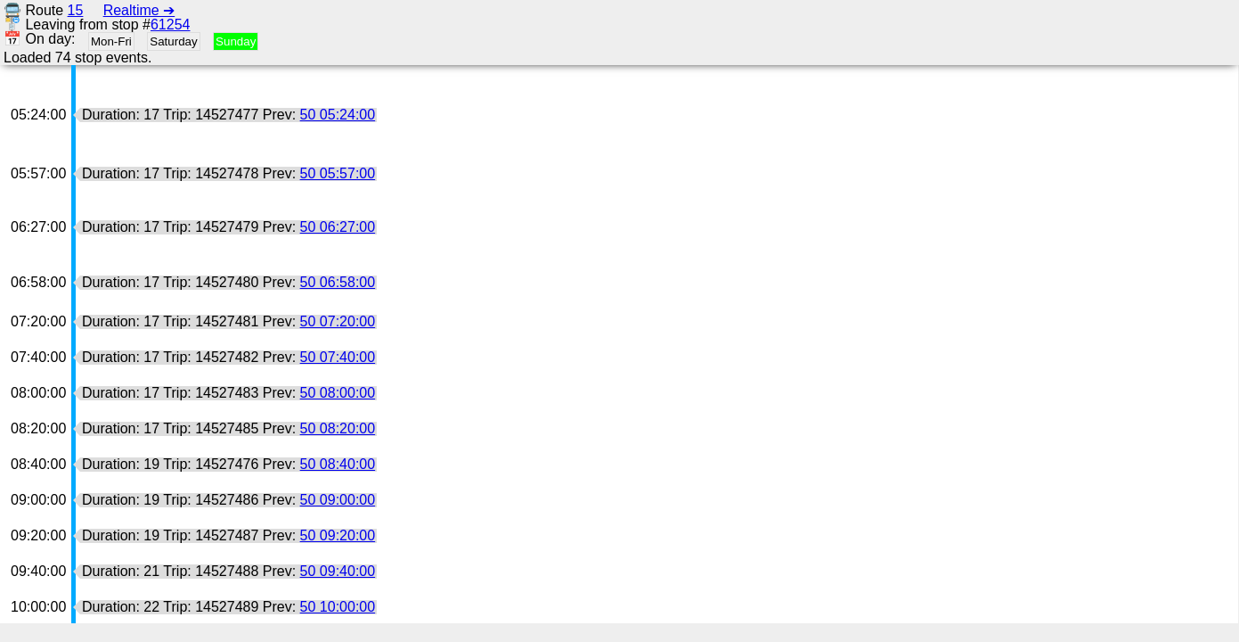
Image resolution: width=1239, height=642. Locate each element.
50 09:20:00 (338, 535)
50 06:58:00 (338, 282)
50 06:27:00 (338, 227)
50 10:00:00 (338, 606)
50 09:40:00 (338, 571)
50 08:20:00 (338, 428)
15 (76, 10)
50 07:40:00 (338, 357)
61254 (171, 24)
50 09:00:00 (338, 499)
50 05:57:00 (338, 173)
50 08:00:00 (338, 392)
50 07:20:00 (338, 321)
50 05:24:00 (338, 114)
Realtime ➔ (139, 10)
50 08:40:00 (338, 464)
